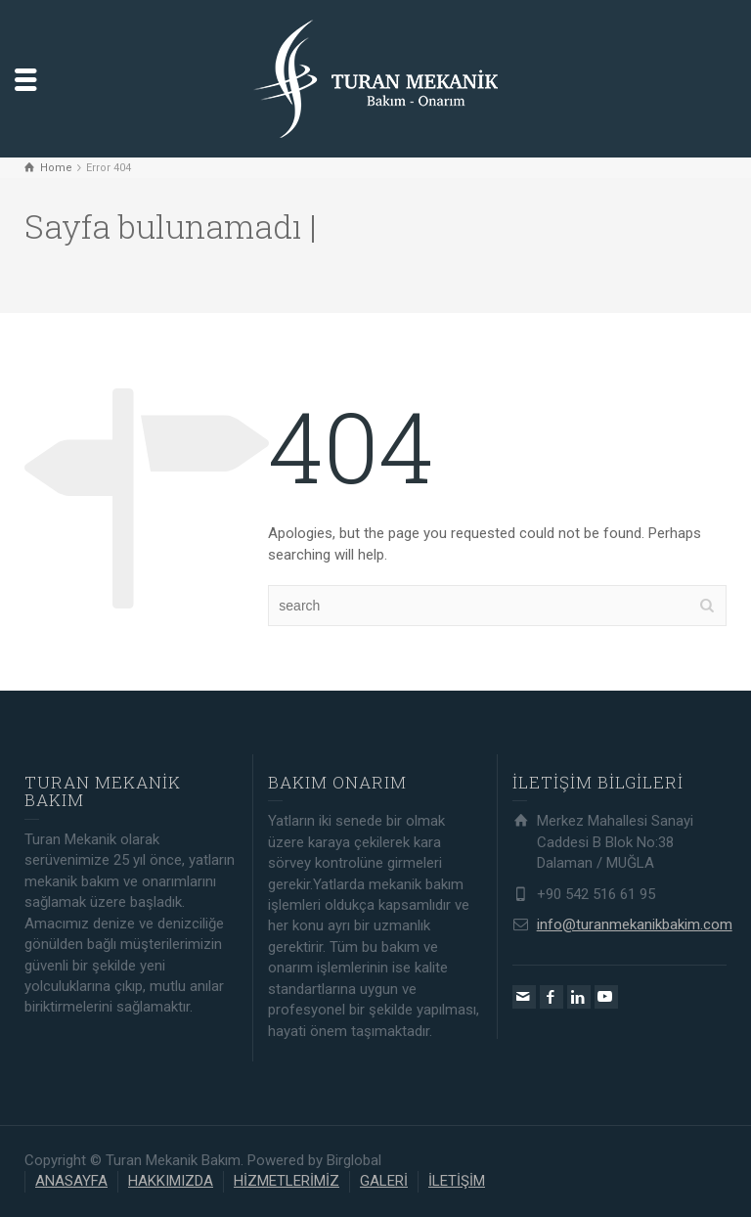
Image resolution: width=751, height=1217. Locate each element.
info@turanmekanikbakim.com (634, 924)
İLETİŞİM (456, 1181)
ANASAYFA (71, 1181)
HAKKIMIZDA (170, 1181)
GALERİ (384, 1181)
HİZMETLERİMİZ (286, 1181)
